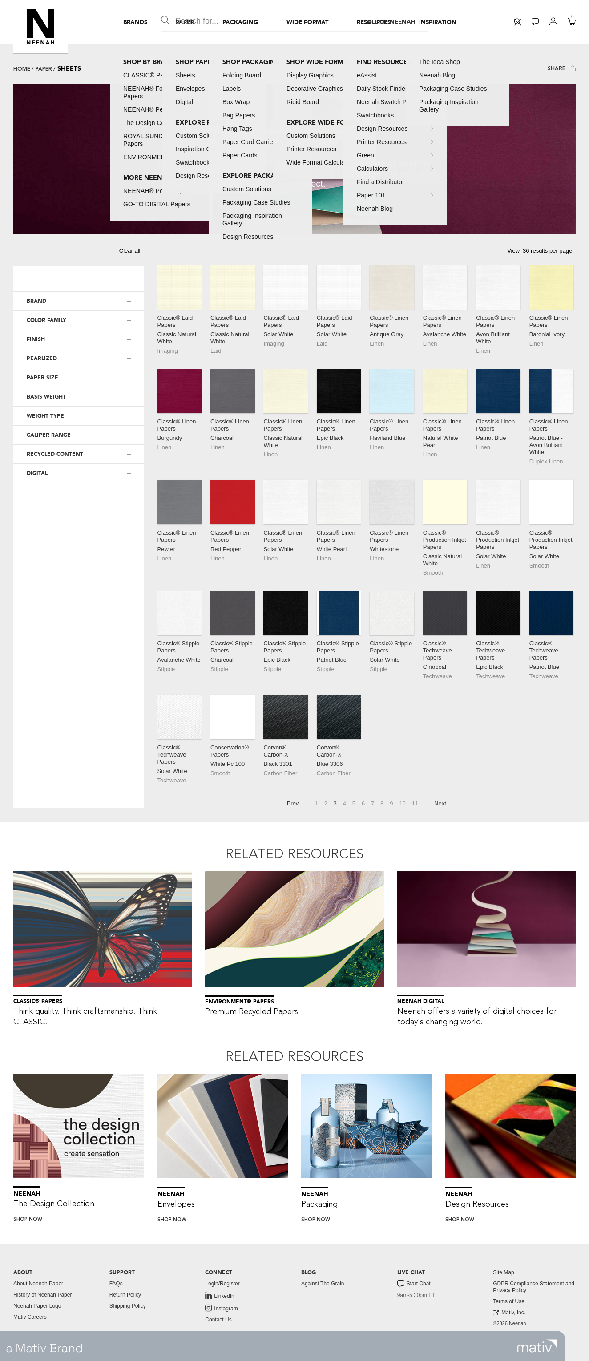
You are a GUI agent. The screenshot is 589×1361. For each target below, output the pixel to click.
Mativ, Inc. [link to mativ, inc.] (509, 1312)
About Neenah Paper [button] (38, 1283)
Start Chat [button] (414, 1284)
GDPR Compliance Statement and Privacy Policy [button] (533, 1286)
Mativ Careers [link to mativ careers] (30, 1317)
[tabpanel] (294, 159)
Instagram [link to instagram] (221, 1308)
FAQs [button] (116, 1283)
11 (415, 803)
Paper (44, 69)
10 (402, 803)
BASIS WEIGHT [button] (46, 397)
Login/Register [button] (222, 1283)
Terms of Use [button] (508, 1301)
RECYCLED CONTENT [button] (55, 454)
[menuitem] (135, 22)
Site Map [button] (503, 1272)
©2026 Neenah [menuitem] (509, 1323)
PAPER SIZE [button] (42, 377)
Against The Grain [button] (322, 1283)
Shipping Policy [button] (127, 1306)
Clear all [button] (130, 250)
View (513, 250)
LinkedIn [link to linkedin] (219, 1296)
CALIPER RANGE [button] (49, 435)
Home (21, 69)
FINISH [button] (36, 339)
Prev (293, 803)
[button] (40, 26)
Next (440, 803)
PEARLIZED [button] (42, 358)
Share (562, 68)
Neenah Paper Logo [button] (37, 1306)
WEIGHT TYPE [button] (45, 416)
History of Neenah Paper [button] (42, 1295)
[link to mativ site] (537, 1346)
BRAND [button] (36, 301)
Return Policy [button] (125, 1295)
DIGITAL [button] (37, 473)
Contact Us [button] (218, 1320)
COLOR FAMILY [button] (46, 320)
